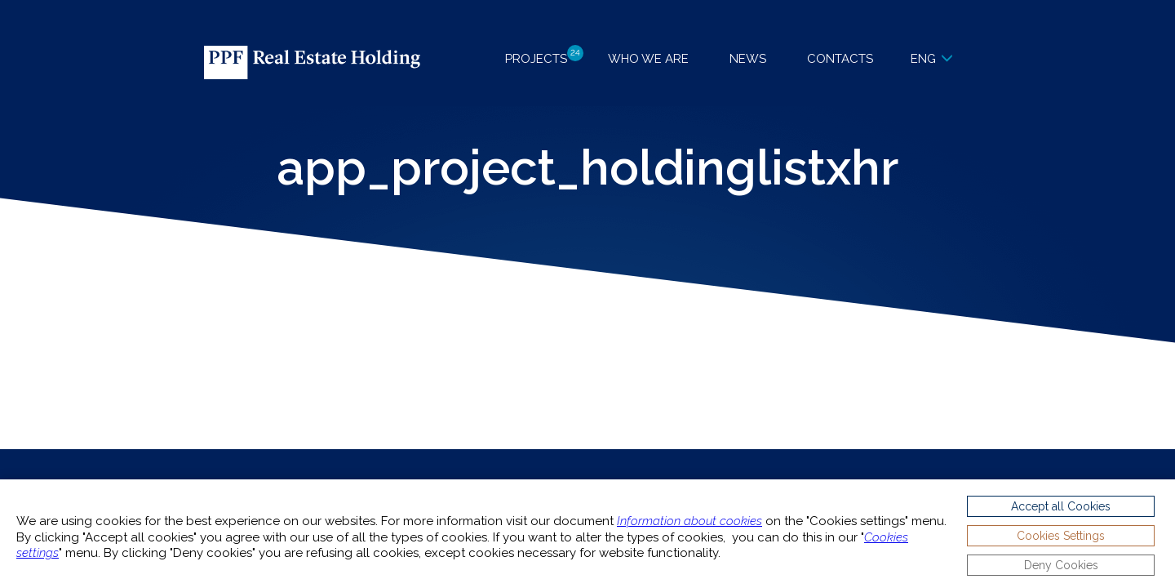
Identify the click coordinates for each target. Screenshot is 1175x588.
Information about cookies (689, 521)
